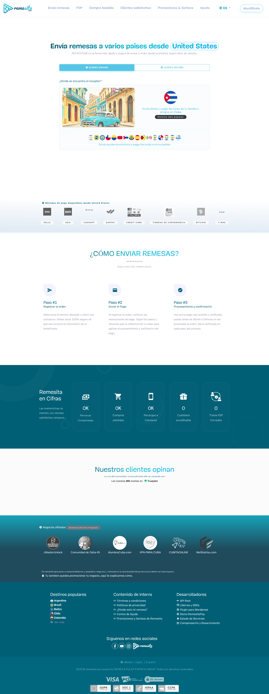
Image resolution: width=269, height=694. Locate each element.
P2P (79, 8)
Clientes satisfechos (135, 8)
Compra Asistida (101, 8)
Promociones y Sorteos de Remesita (137, 618)
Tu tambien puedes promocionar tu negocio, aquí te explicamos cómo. (87, 576)
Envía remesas (58, 8)
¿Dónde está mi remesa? (130, 610)
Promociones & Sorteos (175, 8)
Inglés (139, 662)
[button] (224, 8)
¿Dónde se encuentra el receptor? (80, 81)
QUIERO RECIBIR (172, 67)
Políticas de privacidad (129, 605)
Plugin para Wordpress (192, 610)
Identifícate (251, 8)
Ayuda (204, 8)
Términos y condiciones (129, 601)
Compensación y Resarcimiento (198, 623)
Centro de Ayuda (125, 614)
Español (150, 662)
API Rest (184, 601)
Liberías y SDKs (188, 605)
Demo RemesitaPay (191, 614)
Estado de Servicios (190, 618)
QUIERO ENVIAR (97, 67)
